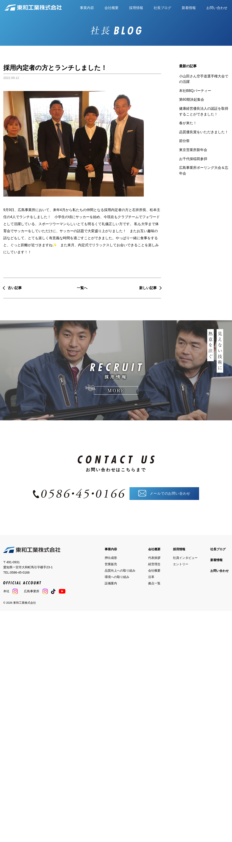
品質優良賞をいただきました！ (203, 132)
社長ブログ (162, 8)
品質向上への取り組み (120, 569)
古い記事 (15, 288)
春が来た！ (188, 123)
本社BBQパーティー (195, 91)
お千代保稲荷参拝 (193, 159)
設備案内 (111, 581)
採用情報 (136, 8)
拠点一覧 (154, 581)
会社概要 (111, 8)
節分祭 (184, 141)
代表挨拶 (154, 556)
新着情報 (189, 8)
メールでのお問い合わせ (164, 492)
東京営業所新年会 (193, 150)
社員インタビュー (185, 556)
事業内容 (87, 8)
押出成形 (111, 556)
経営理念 (154, 562)
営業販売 (111, 562)
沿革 (151, 575)
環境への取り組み (117, 575)
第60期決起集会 (191, 99)
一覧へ (82, 288)
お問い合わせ (216, 8)
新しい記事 (148, 288)
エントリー (180, 562)
